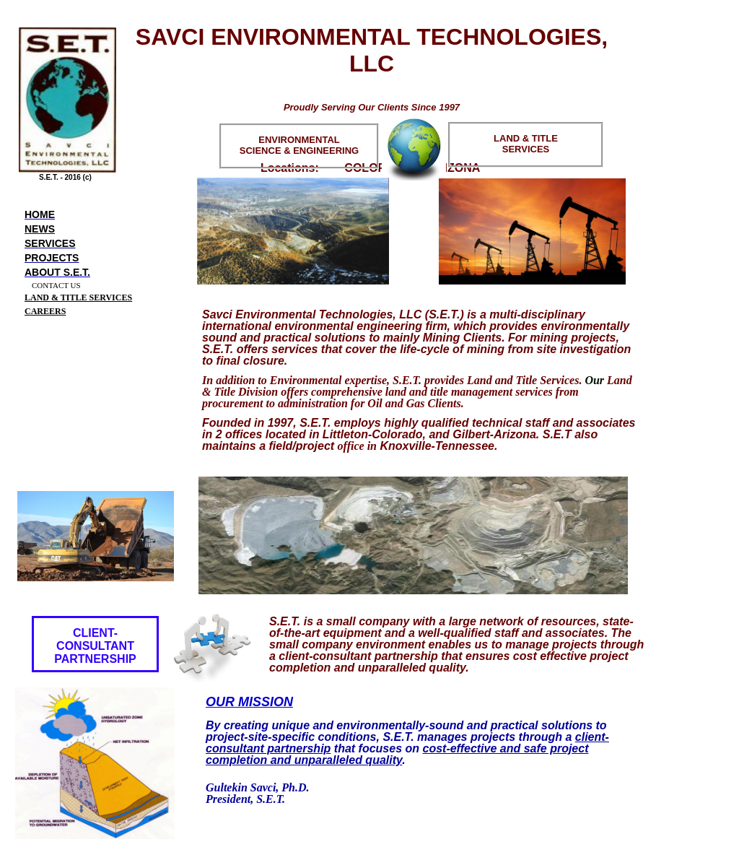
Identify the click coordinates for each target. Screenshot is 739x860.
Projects (52, 258)
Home (40, 214)
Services (50, 243)
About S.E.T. (57, 272)
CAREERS (45, 311)
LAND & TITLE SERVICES (78, 297)
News (40, 229)
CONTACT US (56, 285)
